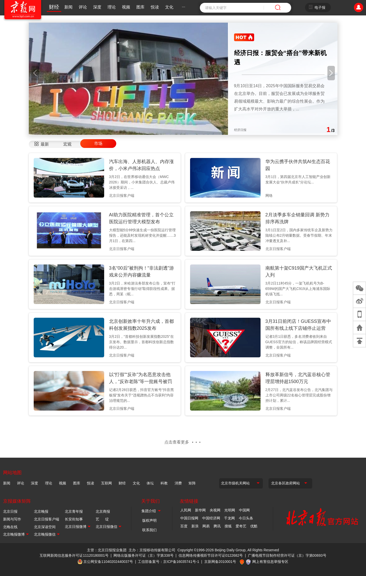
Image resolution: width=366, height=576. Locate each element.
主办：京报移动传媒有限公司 (152, 550)
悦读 (155, 7)
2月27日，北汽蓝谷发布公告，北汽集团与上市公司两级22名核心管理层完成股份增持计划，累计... (299, 395)
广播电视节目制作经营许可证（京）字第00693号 (287, 555)
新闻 (68, 7)
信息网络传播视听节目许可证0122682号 (210, 555)
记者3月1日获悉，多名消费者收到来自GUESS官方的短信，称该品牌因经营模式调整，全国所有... (298, 341)
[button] (35, 73)
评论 (83, 7)
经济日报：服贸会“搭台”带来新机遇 (280, 57)
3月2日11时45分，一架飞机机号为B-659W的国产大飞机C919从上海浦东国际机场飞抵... (297, 288)
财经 (54, 7)
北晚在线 (10, 527)
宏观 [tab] (67, 144)
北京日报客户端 (46, 519)
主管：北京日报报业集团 (107, 550)
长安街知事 (74, 519)
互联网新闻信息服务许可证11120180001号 (74, 555)
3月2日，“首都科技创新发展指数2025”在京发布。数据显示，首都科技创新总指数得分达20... (141, 341)
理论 (112, 7)
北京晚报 (41, 511)
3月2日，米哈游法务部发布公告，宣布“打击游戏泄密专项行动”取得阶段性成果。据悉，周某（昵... (142, 288)
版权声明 (149, 520)
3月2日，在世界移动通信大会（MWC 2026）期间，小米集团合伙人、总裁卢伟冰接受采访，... (142, 182)
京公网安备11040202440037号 (108, 562)
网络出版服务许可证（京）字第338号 (143, 555)
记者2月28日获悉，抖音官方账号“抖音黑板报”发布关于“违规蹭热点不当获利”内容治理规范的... (141, 395)
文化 (169, 7)
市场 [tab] (98, 143)
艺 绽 (102, 519)
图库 (140, 7)
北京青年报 (74, 511)
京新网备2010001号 (220, 562)
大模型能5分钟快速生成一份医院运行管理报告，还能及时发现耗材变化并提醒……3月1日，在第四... (142, 235)
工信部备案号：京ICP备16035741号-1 (168, 562)
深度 (97, 7)
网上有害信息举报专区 (270, 562)
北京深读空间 (45, 527)
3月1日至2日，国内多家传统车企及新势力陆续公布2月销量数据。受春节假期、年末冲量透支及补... (299, 235)
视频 (126, 7)
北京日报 (10, 511)
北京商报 (103, 511)
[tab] (42, 144)
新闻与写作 (12, 519)
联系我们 (149, 530)
